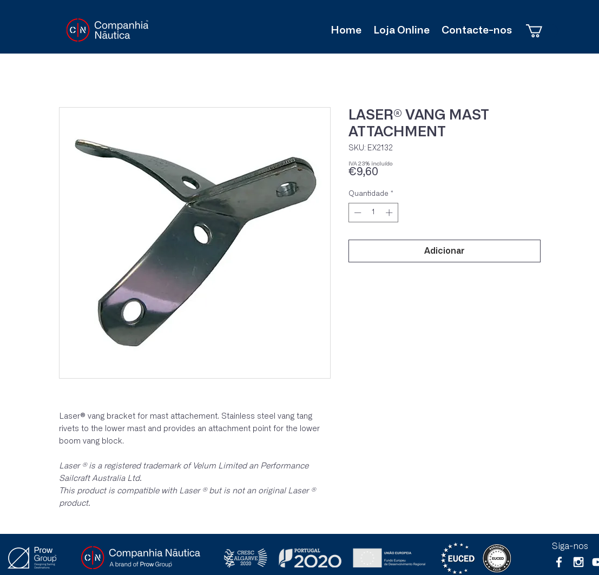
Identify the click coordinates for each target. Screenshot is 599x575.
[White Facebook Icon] (559, 562)
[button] (542, 30)
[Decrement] (356, 212)
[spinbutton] (373, 212)
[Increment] (390, 212)
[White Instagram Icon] (578, 562)
